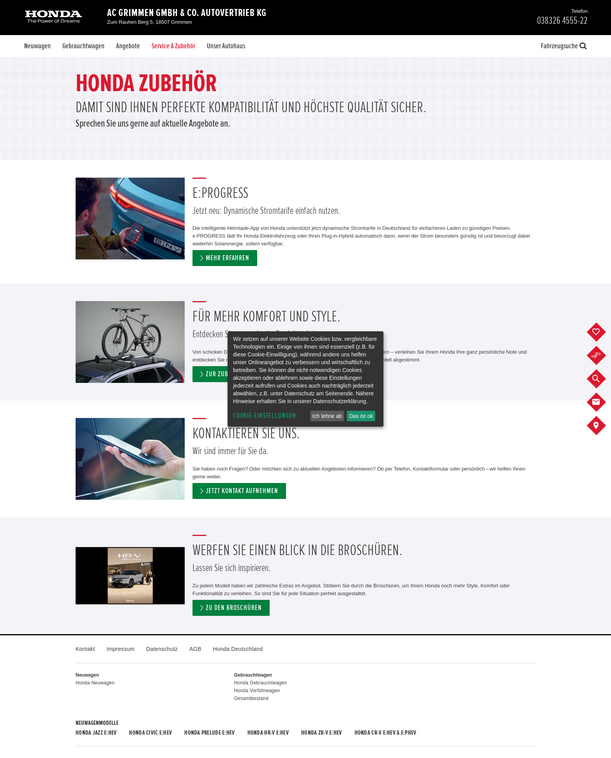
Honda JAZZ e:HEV (96, 733)
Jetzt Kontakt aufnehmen (242, 491)
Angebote (128, 46)
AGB (195, 649)
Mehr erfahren (227, 258)
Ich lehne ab (327, 416)
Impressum (120, 649)
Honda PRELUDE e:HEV (209, 733)
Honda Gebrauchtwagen (260, 683)
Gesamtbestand (251, 698)
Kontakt (85, 649)
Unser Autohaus (226, 46)
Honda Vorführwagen (257, 690)
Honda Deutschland (238, 649)
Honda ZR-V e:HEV (321, 733)
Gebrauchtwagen (83, 46)
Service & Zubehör (173, 46)
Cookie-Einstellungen (264, 416)
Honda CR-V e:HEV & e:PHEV (386, 733)
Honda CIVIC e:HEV (150, 733)
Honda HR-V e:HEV (268, 733)
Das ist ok (361, 416)
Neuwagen (37, 46)
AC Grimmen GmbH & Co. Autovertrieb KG (187, 13)
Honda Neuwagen (95, 683)
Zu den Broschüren (233, 608)
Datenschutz (162, 649)
